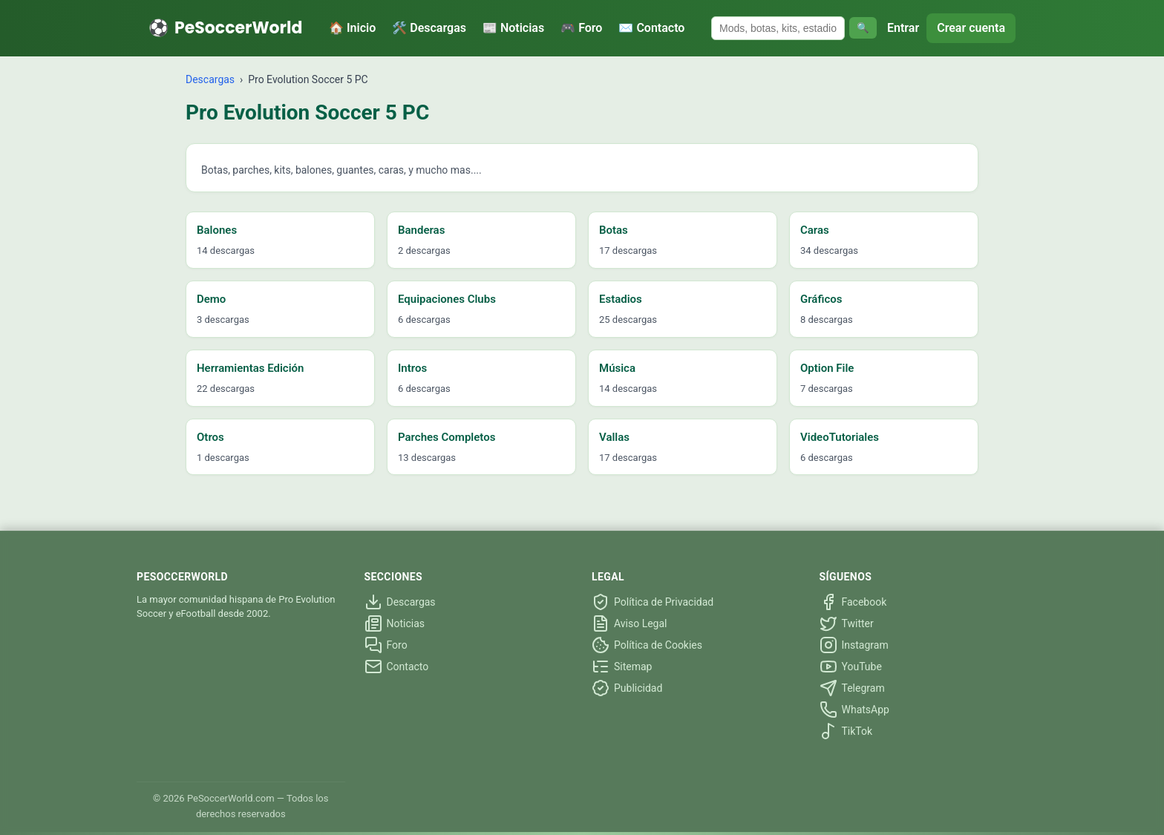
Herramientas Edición (250, 368)
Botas (613, 230)
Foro (386, 645)
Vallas (614, 437)
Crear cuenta (971, 28)
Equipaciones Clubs (447, 299)
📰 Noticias (513, 28)
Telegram (852, 688)
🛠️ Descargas (429, 28)
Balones (217, 230)
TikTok (846, 731)
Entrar (903, 28)
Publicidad (627, 688)
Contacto (396, 666)
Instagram (854, 645)
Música (617, 368)
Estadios (620, 299)
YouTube (851, 666)
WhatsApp (854, 709)
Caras (814, 230)
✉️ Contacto (651, 28)
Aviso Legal (629, 623)
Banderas (421, 230)
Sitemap (622, 666)
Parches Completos (446, 437)
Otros (210, 437)
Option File (827, 368)
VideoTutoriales (839, 437)
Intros (412, 368)
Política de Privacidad (652, 602)
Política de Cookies (647, 645)
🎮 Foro (581, 28)
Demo (211, 299)
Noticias (394, 623)
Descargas (210, 79)
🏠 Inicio (352, 28)
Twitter (847, 623)
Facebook (853, 602)
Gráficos (821, 299)
